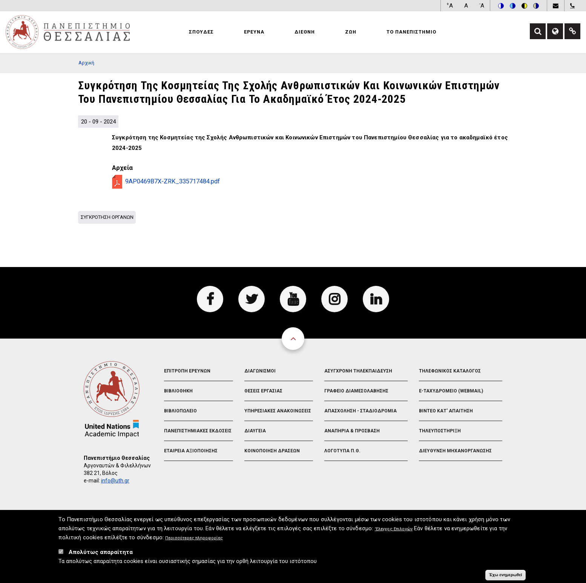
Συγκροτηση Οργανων (107, 217)
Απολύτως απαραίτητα (101, 554)
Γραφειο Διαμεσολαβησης (356, 391)
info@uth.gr (115, 481)
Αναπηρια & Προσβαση (352, 430)
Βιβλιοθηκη (178, 391)
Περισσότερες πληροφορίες (194, 540)
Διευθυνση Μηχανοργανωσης (455, 450)
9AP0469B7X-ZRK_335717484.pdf (172, 181)
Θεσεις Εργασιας (263, 391)
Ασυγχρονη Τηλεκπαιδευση (358, 371)
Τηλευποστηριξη (440, 430)
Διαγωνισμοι (260, 371)
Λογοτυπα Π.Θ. (342, 450)
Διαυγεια (255, 430)
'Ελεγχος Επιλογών (394, 531)
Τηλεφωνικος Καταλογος (450, 371)
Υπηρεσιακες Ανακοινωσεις (277, 411)
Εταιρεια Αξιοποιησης (191, 450)
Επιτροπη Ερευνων (187, 371)
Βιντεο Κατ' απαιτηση (446, 411)
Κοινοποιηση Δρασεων (272, 450)
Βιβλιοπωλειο (180, 411)
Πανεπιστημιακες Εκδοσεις (198, 430)
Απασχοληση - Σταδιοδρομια (360, 411)
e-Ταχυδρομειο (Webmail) (451, 391)
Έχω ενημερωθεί (505, 577)
